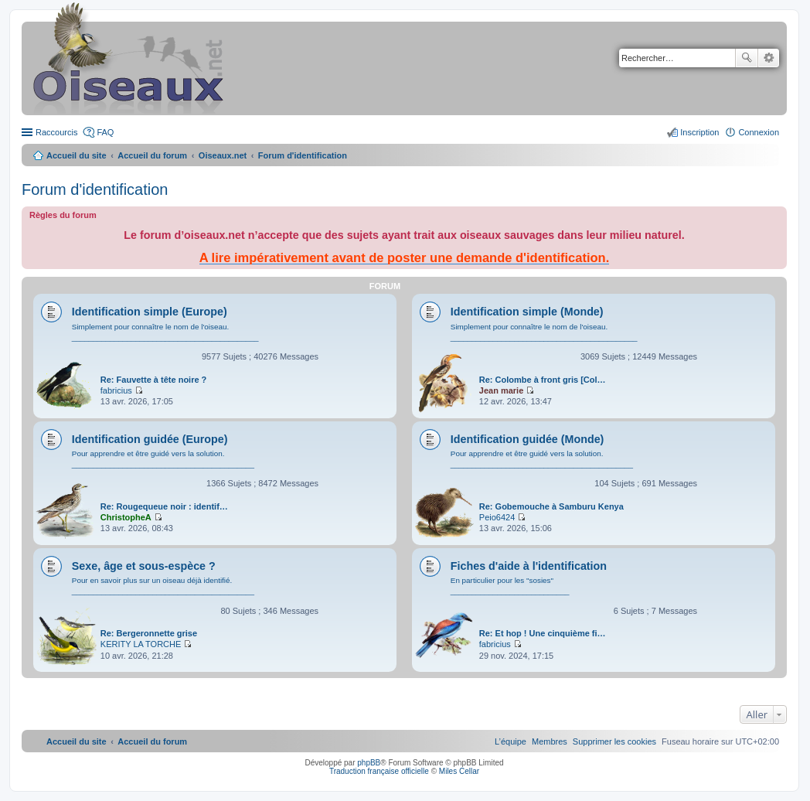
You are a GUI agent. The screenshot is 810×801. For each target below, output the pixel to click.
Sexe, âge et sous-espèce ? (144, 566)
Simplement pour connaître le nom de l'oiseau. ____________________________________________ (165, 332)
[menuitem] (614, 741)
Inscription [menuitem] (699, 132)
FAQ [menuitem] (105, 132)
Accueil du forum (152, 155)
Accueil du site (76, 155)
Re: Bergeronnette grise (148, 633)
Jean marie (501, 390)
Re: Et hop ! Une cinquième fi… (542, 633)
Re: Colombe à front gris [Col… (542, 379)
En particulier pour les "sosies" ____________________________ (510, 585)
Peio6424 (497, 517)
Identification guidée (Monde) (527, 439)
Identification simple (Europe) (149, 311)
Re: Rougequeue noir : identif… (164, 506)
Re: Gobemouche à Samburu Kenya (551, 506)
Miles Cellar (459, 771)
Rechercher (746, 58)
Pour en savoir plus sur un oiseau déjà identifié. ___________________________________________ (163, 585)
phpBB (368, 762)
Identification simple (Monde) (527, 311)
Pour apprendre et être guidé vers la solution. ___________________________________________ (163, 459)
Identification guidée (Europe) (150, 439)
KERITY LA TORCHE (141, 644)
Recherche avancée (768, 58)
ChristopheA (125, 517)
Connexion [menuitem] (758, 132)
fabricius (116, 390)
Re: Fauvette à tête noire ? (153, 379)
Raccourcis (56, 132)
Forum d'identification (95, 189)
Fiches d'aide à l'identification (529, 566)
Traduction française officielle (379, 771)
